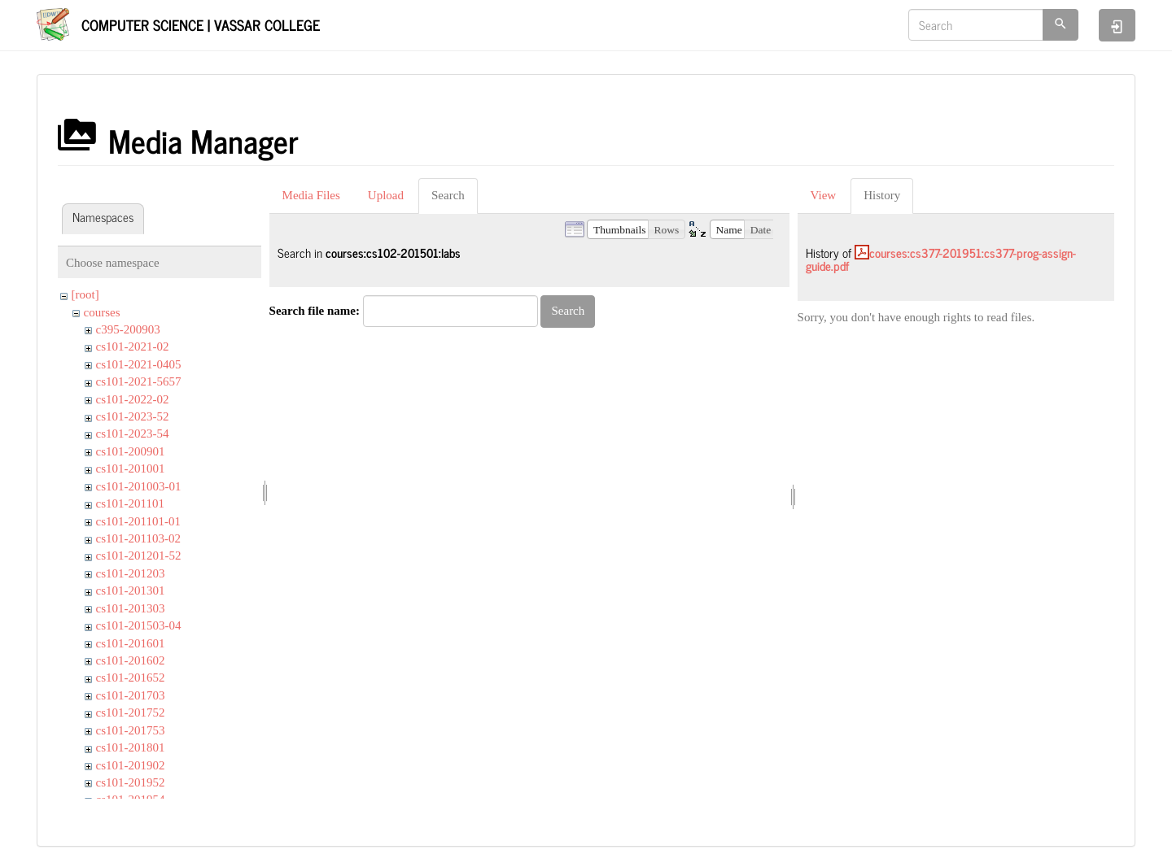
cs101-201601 (130, 643)
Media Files (311, 195)
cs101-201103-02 (138, 538)
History (882, 195)
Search (448, 195)
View (824, 195)
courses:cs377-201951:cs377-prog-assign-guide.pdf (941, 259)
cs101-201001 (130, 468)
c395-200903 (128, 329)
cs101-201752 (130, 712)
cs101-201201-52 (138, 555)
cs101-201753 (130, 730)
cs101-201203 (130, 573)
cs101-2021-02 (132, 346)
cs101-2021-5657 (138, 381)
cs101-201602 (130, 660)
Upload (386, 195)
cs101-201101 (130, 503)
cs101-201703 (130, 695)
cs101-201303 (130, 608)
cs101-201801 (130, 747)
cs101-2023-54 (132, 433)
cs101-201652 (130, 677)
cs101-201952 (130, 782)
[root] (85, 294)
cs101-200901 (130, 451)
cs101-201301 (130, 590)
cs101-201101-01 (138, 521)
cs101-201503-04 (138, 625)
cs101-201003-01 (138, 486)
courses (102, 312)
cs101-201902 (130, 765)
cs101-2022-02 (132, 399)
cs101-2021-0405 (138, 364)
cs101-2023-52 (132, 416)
